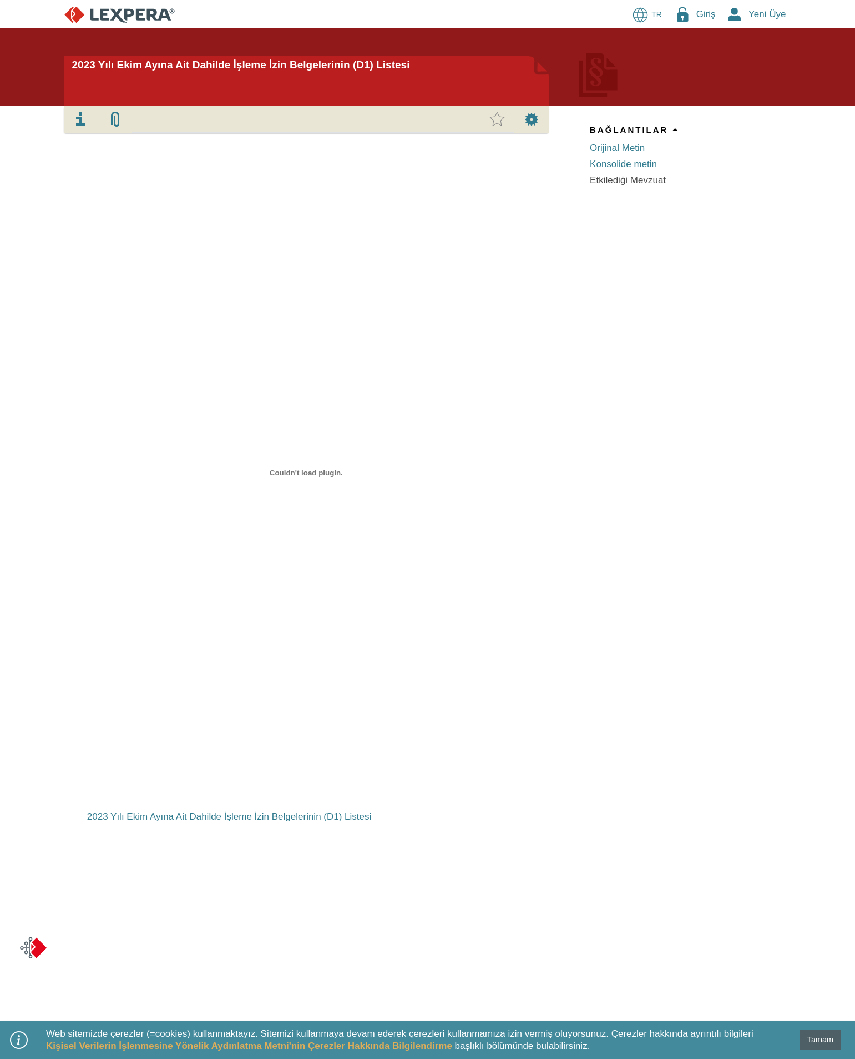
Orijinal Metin (617, 148)
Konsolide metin (623, 164)
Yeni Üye (767, 14)
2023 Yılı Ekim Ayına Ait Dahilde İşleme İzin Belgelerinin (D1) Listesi (241, 65)
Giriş (706, 14)
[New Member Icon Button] (735, 14)
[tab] (81, 119)
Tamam (820, 1039)
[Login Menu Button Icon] (682, 14)
